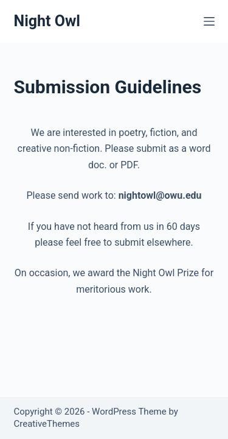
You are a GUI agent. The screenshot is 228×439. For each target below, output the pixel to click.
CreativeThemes (47, 423)
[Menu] (209, 21)
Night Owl (47, 21)
